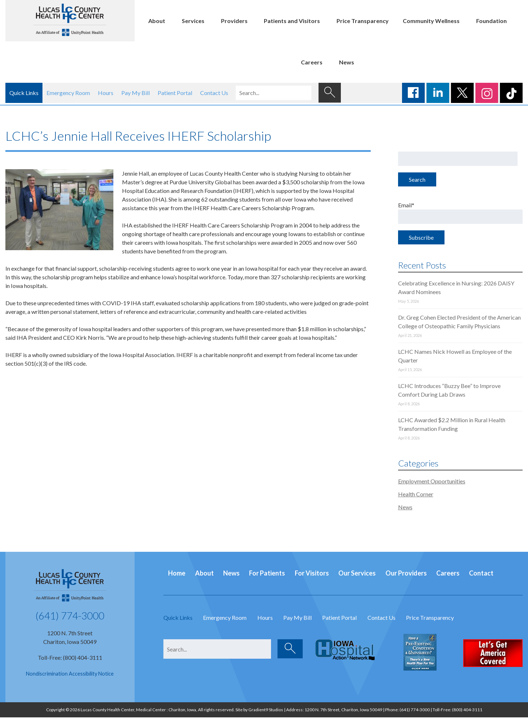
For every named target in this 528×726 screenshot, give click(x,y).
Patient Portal (175, 92)
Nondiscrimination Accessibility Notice (70, 674)
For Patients (267, 573)
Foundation (491, 20)
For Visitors (312, 573)
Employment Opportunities (431, 481)
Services (193, 20)
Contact (481, 573)
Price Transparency (363, 20)
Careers (311, 62)
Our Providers (406, 573)
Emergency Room (68, 92)
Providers (234, 20)
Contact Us (214, 92)
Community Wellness (431, 20)
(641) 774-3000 (69, 615)
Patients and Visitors (292, 20)
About (156, 20)
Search (417, 179)
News (346, 62)
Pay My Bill (135, 92)
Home (176, 573)
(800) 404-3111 (467, 709)
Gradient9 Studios (265, 709)
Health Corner (415, 494)
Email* (460, 213)
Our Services (357, 573)
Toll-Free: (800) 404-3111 (70, 657)
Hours (105, 92)
